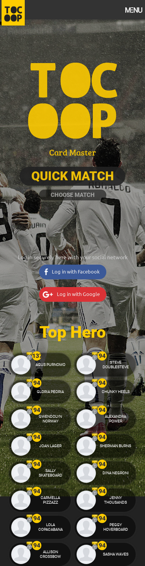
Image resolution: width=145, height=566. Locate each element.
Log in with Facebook (76, 271)
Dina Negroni (115, 473)
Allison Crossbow (50, 554)
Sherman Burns (115, 446)
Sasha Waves (115, 554)
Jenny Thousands (115, 500)
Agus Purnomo (50, 365)
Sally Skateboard (50, 473)
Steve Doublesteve (115, 364)
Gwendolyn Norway (50, 418)
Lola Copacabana (50, 527)
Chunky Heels (116, 392)
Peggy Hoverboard (115, 527)
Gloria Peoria (50, 392)
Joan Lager (50, 446)
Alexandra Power (115, 418)
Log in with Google (78, 294)
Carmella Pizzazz (50, 500)
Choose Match (73, 195)
